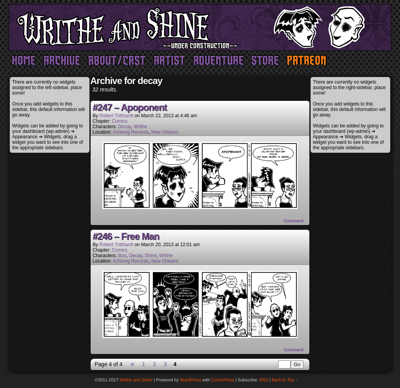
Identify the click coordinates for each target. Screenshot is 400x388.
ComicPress (222, 379)
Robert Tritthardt (116, 115)
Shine (151, 255)
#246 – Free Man (126, 236)
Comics (119, 121)
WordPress (190, 379)
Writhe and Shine (200, 27)
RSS (263, 379)
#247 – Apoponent (130, 107)
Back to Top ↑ (285, 379)
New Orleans (164, 132)
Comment (293, 220)
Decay (124, 126)
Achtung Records (130, 132)
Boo (122, 255)
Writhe (140, 126)
